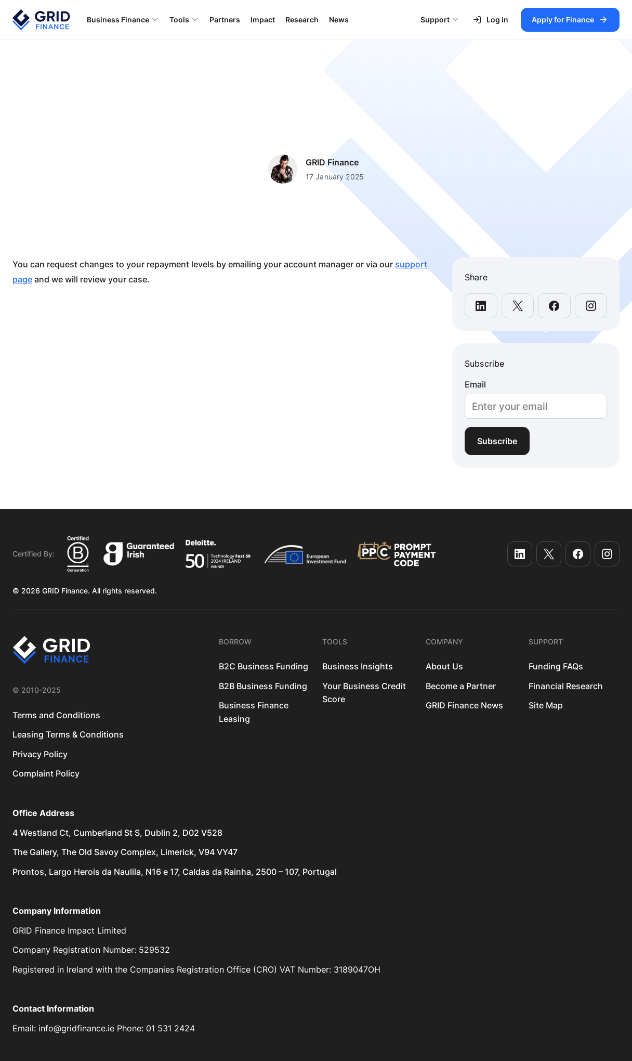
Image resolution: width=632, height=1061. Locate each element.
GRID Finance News (464, 705)
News (339, 19)
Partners (224, 19)
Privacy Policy (40, 754)
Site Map (546, 705)
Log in (490, 20)
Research (302, 19)
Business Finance (118, 19)
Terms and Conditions (56, 715)
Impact (263, 19)
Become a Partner (461, 686)
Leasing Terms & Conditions (68, 734)
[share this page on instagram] (591, 305)
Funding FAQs (556, 666)
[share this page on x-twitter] (518, 305)
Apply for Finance (563, 19)
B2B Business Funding (263, 686)
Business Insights (357, 666)
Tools (179, 19)
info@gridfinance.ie (76, 1028)
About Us (444, 666)
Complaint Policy (46, 773)
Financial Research (566, 686)
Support (435, 19)
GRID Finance (332, 162)
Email (475, 385)
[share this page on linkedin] (481, 305)
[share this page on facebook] (554, 305)
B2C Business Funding (263, 666)
